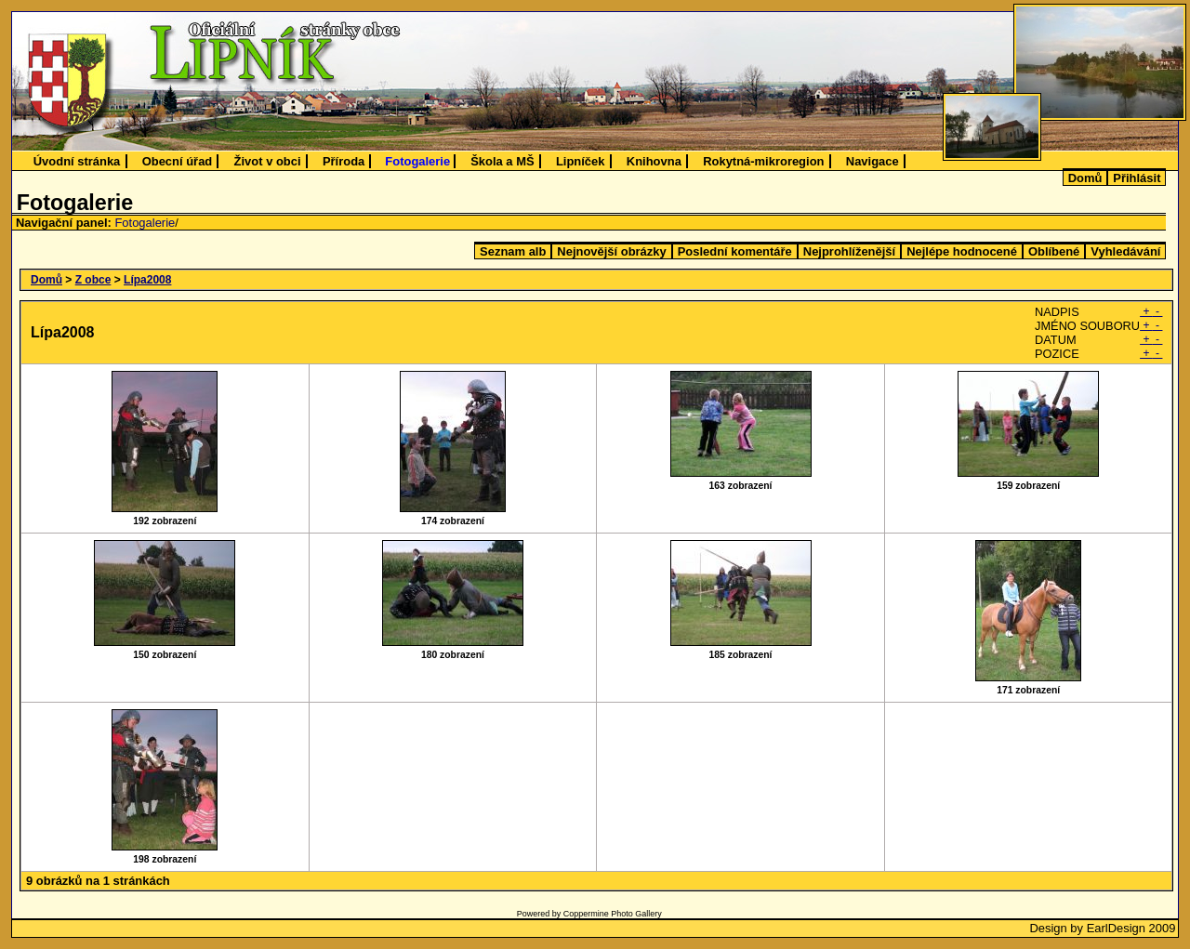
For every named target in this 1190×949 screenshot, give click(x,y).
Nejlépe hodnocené (961, 251)
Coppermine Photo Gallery (612, 913)
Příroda (343, 161)
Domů (1085, 178)
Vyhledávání (1125, 251)
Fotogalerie (417, 161)
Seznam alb (513, 251)
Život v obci (267, 161)
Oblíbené (1053, 251)
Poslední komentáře (735, 251)
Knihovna (654, 161)
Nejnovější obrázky (611, 251)
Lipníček (580, 161)
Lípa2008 (147, 279)
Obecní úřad (177, 161)
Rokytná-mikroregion (763, 161)
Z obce (93, 279)
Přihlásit (1136, 178)
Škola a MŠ (502, 161)
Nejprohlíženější (849, 251)
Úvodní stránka (77, 161)
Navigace (872, 161)
